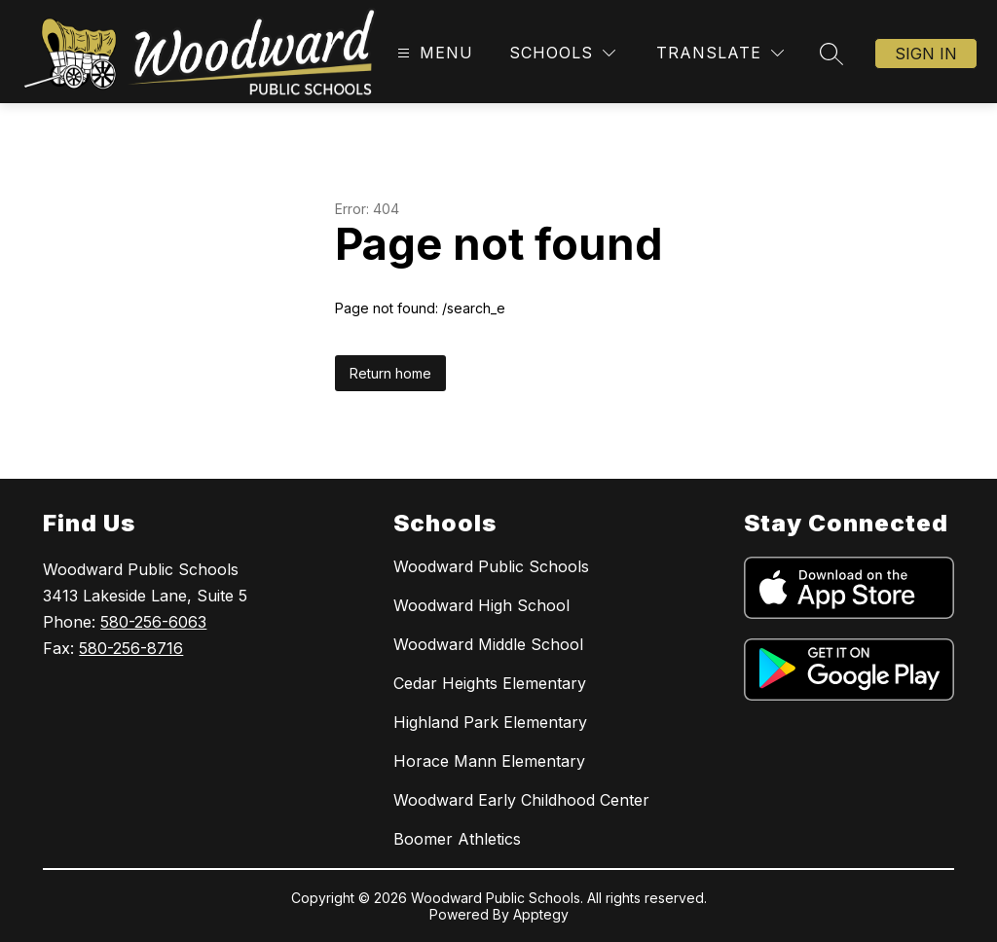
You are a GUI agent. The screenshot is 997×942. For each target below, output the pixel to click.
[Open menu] (432, 53)
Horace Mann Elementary (489, 761)
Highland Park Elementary (490, 722)
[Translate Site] (720, 53)
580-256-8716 (131, 648)
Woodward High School (481, 605)
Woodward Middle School (488, 644)
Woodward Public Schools (491, 566)
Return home (390, 373)
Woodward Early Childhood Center (521, 800)
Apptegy (541, 914)
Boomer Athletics (457, 839)
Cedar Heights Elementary (489, 683)
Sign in (926, 53)
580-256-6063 (153, 622)
